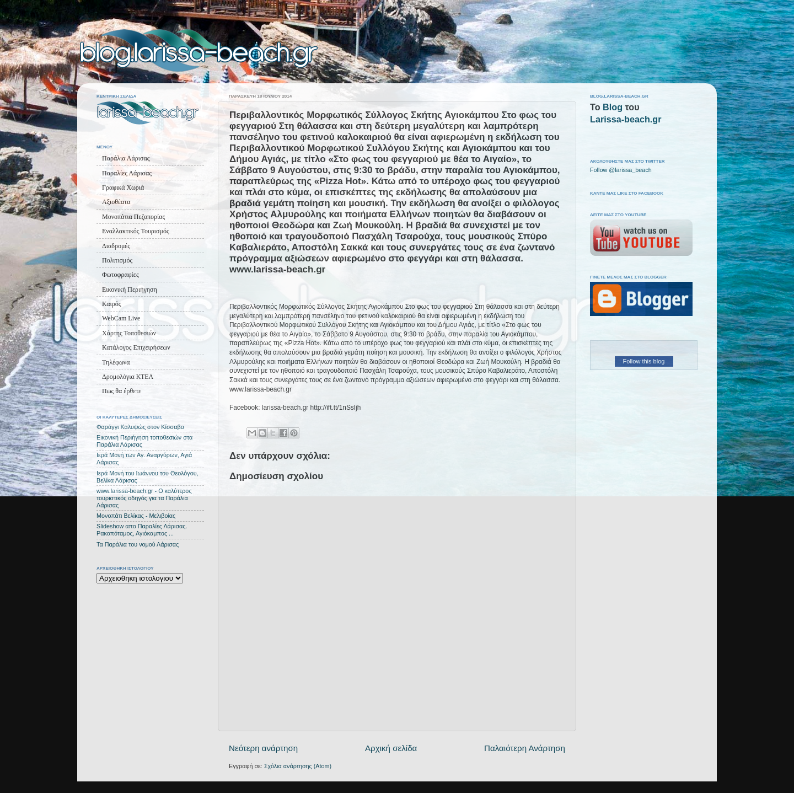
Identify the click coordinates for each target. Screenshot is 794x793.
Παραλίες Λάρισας (127, 173)
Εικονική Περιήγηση (129, 289)
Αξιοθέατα (116, 202)
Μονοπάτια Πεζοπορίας (133, 217)
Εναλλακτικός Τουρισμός (135, 231)
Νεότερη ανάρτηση (263, 748)
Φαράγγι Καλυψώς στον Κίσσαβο (140, 427)
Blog (613, 107)
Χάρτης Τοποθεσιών (129, 333)
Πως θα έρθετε (121, 391)
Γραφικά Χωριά (123, 187)
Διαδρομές (116, 246)
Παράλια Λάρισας (125, 158)
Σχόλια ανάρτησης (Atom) (297, 766)
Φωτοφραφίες (120, 274)
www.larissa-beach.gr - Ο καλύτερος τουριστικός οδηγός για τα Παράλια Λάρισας (144, 497)
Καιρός (111, 304)
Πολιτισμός (117, 260)
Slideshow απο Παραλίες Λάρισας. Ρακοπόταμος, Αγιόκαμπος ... (141, 530)
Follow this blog (644, 361)
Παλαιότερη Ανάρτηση (524, 748)
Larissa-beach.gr (626, 119)
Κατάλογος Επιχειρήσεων (136, 347)
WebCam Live (121, 318)
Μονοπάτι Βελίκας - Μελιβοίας (135, 515)
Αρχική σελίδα (391, 748)
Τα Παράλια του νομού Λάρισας (137, 544)
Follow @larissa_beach (621, 170)
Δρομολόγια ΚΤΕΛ (127, 377)
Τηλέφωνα (116, 362)
